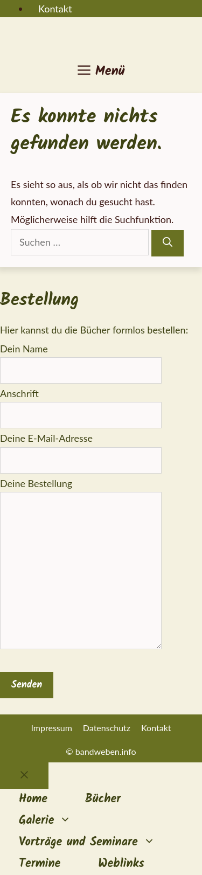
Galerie (54, 821)
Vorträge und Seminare (96, 842)
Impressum (51, 728)
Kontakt (55, 9)
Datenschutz (106, 728)
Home (33, 799)
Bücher (103, 799)
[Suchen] (167, 243)
